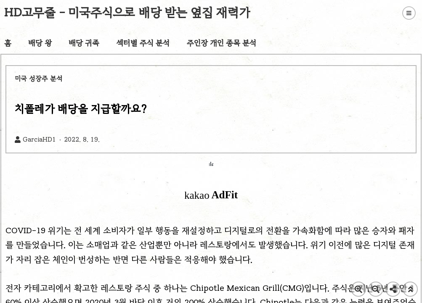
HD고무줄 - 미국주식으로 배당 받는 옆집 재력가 (127, 12)
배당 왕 (40, 42)
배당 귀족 (84, 42)
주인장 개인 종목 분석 (222, 42)
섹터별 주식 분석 (143, 42)
